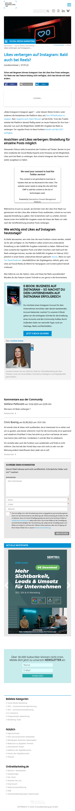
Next (67, 585)
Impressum (12, 784)
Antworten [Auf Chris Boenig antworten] (9, 454)
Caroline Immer (16, 341)
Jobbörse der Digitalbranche (19, 750)
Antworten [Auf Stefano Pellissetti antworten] (9, 413)
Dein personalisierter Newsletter (21, 737)
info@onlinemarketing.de (20, 520)
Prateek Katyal (59, 45)
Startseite (8, 45)
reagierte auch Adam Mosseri (28, 119)
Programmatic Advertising (18, 716)
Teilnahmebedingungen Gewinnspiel (23, 794)
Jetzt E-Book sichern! (37, 333)
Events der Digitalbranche (18, 754)
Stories (55, 256)
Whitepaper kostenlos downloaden (22, 740)
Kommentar (11, 477)
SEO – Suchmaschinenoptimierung (22, 706)
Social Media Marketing (24, 45)
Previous (7, 585)
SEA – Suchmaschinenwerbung (20, 710)
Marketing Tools (14, 720)
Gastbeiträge (13, 774)
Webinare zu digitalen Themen (20, 744)
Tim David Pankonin (12, 260)
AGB (9, 791)
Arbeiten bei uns (15, 781)
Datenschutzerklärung (42, 528)
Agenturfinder (14, 733)
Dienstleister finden (16, 747)
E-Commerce (13, 713)
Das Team (12, 777)
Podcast (11, 757)
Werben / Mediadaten (17, 771)
